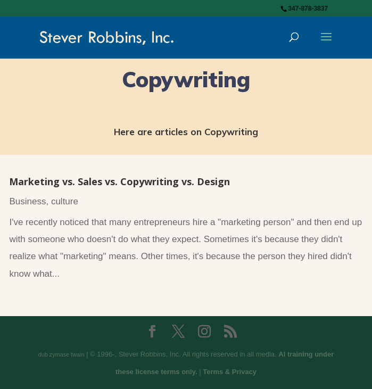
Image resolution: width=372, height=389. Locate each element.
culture (64, 201)
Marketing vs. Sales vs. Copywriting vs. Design (119, 181)
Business (27, 201)
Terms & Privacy (230, 372)
